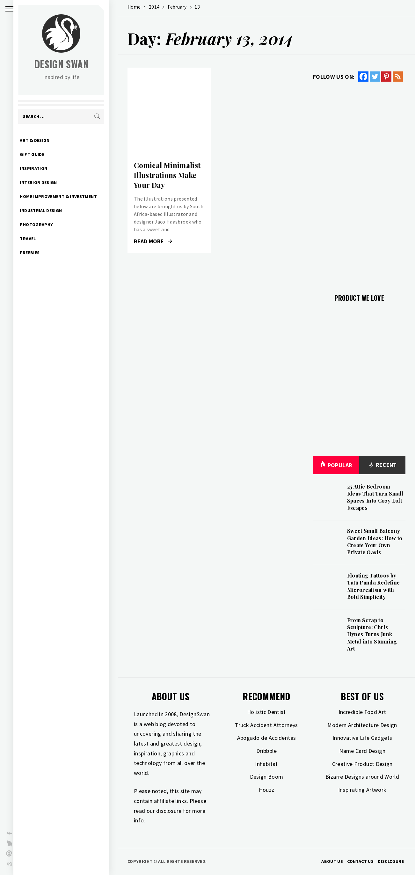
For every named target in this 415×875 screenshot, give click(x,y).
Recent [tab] (382, 465)
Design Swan (70, 64)
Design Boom (266, 776)
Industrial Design (50, 210)
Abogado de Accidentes (266, 737)
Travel (37, 238)
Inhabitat (266, 764)
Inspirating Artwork (362, 789)
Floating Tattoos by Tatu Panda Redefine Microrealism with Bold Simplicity (373, 586)
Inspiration (42, 168)
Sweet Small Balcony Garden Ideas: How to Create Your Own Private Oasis (375, 541)
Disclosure (391, 861)
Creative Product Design (362, 764)
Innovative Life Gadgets (362, 737)
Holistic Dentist (266, 712)
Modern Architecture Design (362, 725)
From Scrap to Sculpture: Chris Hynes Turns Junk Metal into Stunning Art (372, 634)
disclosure (169, 810)
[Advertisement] (359, 184)
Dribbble (266, 750)
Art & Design (43, 140)
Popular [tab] (336, 465)
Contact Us (360, 861)
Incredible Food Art (362, 712)
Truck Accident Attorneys (266, 725)
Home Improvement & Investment (67, 196)
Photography (45, 224)
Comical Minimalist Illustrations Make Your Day (167, 175)
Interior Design (47, 182)
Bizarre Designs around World (362, 776)
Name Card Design (362, 750)
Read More (153, 241)
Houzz (266, 789)
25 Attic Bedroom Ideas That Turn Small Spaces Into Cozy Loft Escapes (375, 497)
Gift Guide (41, 154)
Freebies (38, 252)
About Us (332, 861)
